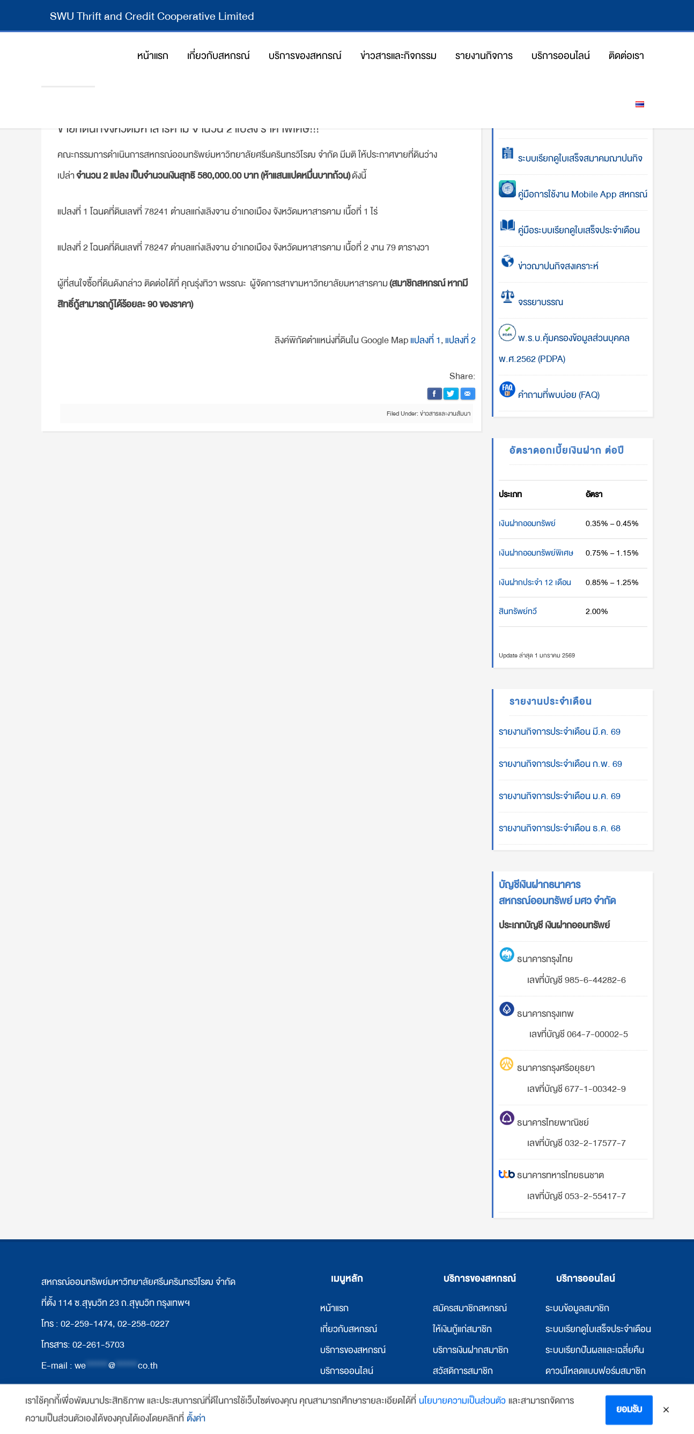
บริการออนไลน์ (346, 1371)
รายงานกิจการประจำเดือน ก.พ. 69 (560, 764)
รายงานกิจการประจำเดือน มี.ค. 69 (560, 732)
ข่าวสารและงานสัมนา (445, 413)
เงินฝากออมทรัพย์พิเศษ (536, 553)
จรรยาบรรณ (531, 302)
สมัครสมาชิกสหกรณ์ (470, 1308)
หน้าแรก (334, 1308)
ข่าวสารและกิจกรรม (354, 1392)
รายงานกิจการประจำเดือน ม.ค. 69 (560, 796)
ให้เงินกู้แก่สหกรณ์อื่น (469, 1392)
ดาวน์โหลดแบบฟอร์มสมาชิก (595, 1371)
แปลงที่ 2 (460, 340)
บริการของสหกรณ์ (353, 1350)
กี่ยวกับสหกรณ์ (349, 1329)
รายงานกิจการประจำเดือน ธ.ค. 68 (560, 828)
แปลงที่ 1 (425, 340)
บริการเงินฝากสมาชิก (470, 1350)
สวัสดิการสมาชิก (463, 1371)
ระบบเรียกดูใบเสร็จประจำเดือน (598, 1329)
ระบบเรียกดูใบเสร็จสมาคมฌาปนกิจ (571, 158)
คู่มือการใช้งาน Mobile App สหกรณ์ (573, 194)
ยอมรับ (629, 1418)
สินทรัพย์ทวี (518, 611)
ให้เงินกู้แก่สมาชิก (462, 1329)
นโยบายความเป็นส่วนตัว (462, 1410)
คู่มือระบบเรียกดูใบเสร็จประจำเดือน (569, 230)
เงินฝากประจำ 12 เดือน (535, 582)
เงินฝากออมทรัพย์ (527, 523)
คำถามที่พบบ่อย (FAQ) (549, 395)
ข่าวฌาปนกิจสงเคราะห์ (557, 266)
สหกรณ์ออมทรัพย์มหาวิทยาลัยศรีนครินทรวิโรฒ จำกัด (68, 59)
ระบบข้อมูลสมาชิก (577, 1308)
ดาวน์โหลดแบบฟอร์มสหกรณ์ (597, 1392)
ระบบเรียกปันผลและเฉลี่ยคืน (594, 1350)
